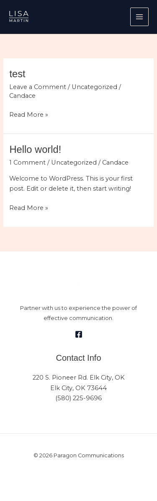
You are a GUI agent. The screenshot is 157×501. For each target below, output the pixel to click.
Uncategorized (94, 87)
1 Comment (27, 162)
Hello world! (35, 149)
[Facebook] (78, 334)
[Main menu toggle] (139, 17)
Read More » (28, 114)
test (17, 73)
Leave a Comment (37, 87)
